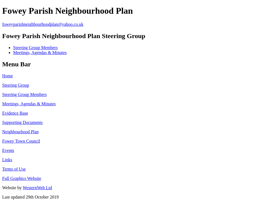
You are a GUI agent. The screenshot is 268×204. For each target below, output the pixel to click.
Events (8, 150)
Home (7, 75)
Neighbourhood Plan (20, 131)
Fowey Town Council (21, 141)
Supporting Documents (22, 122)
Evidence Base (15, 113)
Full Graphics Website (21, 178)
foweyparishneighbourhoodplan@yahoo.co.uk (42, 24)
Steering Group (15, 85)
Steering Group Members (35, 47)
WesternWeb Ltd (37, 187)
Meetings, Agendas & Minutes (40, 52)
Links (7, 159)
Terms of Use (14, 169)
